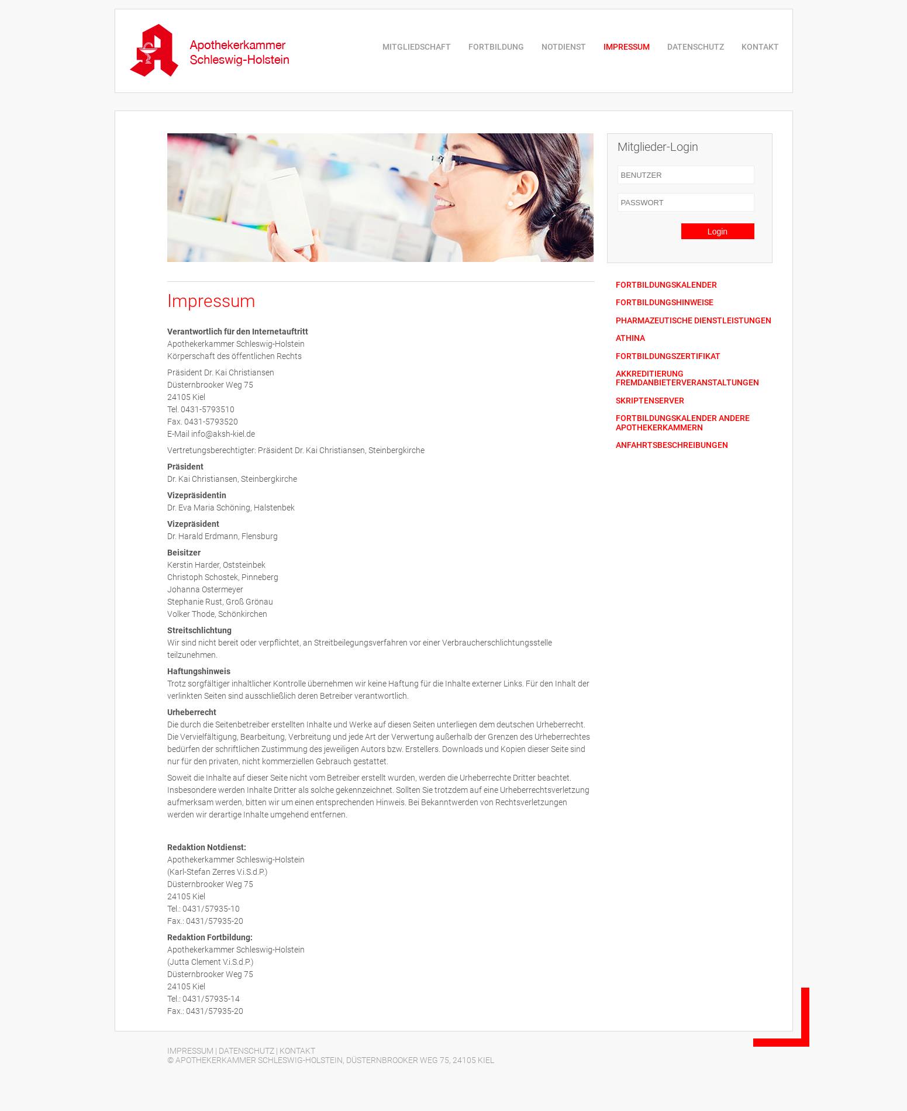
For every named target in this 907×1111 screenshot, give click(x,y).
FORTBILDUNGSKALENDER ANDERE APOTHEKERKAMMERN (683, 423)
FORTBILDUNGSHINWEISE (664, 302)
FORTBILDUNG (496, 46)
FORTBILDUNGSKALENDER (666, 285)
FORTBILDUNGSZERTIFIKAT (668, 356)
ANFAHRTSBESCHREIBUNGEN (672, 445)
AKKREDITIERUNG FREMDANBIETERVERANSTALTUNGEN (687, 378)
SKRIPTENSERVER (650, 400)
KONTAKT (760, 46)
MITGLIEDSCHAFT (416, 46)
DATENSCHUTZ (695, 46)
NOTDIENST (564, 46)
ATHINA (630, 338)
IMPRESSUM (626, 46)
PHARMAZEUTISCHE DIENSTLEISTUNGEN (693, 320)
